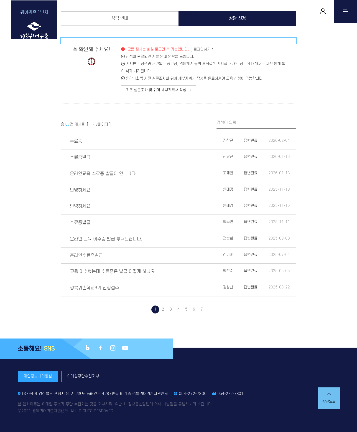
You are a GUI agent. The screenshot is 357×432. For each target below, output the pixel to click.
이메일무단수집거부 (83, 376)
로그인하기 (202, 49)
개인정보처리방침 (37, 376)
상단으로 (327, 397)
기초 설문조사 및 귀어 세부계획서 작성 (158, 90)
